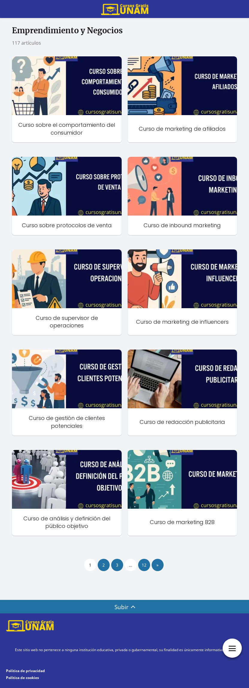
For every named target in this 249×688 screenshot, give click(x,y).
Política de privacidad (25, 670)
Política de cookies (22, 677)
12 (144, 565)
